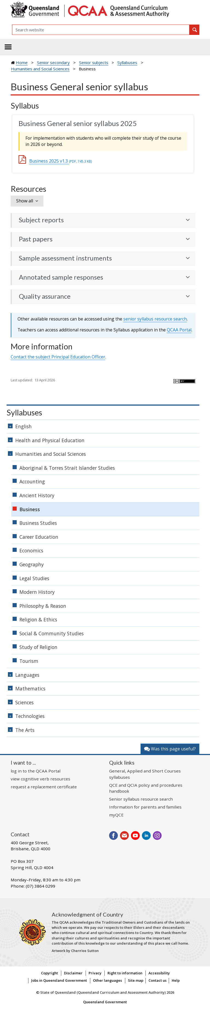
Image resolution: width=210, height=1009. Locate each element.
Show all (24, 201)
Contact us (157, 980)
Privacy (95, 973)
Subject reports (41, 219)
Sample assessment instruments (65, 258)
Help (176, 980)
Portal (179, 330)
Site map (135, 980)
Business (29, 509)
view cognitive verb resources (40, 779)
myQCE (116, 815)
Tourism (28, 661)
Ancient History (36, 495)
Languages (27, 675)
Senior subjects (93, 62)
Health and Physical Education (49, 440)
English (23, 426)
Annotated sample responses (61, 277)
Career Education (38, 537)
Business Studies (38, 523)
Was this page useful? (170, 749)
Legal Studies (34, 578)
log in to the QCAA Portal (35, 771)
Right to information (124, 973)
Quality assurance (45, 296)
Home (22, 62)
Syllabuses (127, 62)
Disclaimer (73, 973)
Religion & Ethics (38, 619)
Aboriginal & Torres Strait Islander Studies (67, 468)
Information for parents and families (145, 807)
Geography (31, 564)
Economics (31, 550)
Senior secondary (53, 62)
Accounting (32, 481)
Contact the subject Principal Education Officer (58, 357)
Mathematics (30, 688)
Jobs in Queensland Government (59, 980)
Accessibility (159, 973)
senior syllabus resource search (155, 319)
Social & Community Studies (51, 633)
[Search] (100, 30)
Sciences (24, 702)
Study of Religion (38, 647)
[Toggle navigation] (8, 46)
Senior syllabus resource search (141, 799)
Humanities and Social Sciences (40, 68)
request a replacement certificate (44, 786)
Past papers (35, 238)
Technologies (30, 716)
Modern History (37, 592)
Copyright (49, 973)
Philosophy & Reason (42, 606)
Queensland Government (105, 1001)
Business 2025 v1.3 (60, 161)
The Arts (24, 730)
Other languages (107, 980)
